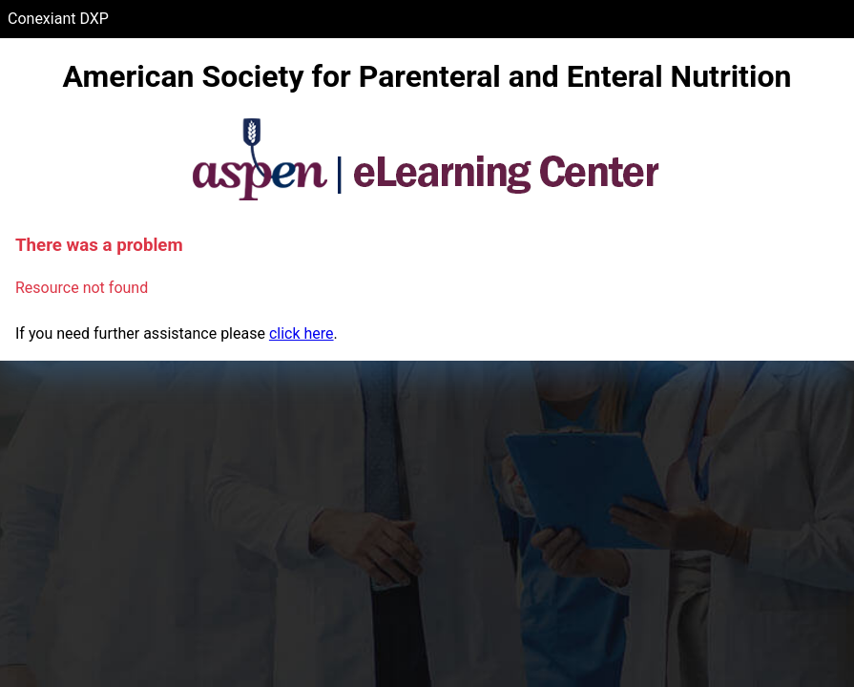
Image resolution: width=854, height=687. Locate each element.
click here (301, 333)
